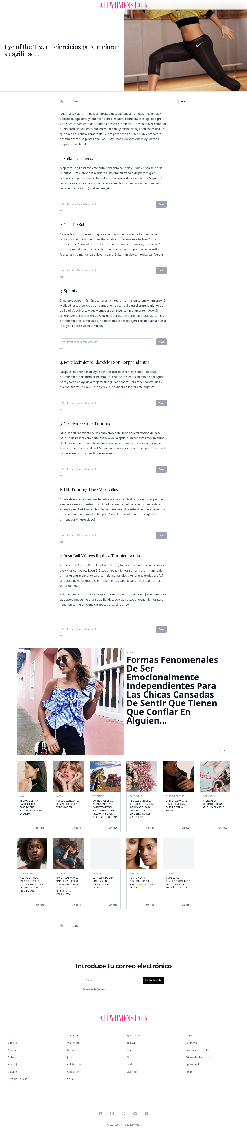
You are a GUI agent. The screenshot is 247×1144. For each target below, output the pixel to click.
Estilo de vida (153, 980)
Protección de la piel (198, 1050)
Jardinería (191, 1042)
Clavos (12, 1050)
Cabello (12, 1042)
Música (71, 1050)
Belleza (130, 1042)
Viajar (11, 1035)
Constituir (73, 1071)
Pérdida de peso (17, 1079)
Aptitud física (194, 1064)
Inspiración (73, 1042)
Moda (129, 1064)
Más (161, 204)
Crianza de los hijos (198, 1057)
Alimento (72, 1035)
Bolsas (12, 1057)
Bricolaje (13, 1064)
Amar (189, 1071)
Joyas (70, 1057)
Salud (70, 1079)
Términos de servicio (94, 989)
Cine (75, 101)
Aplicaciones (133, 1035)
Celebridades (75, 1064)
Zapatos (13, 1071)
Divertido (131, 1071)
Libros (189, 1035)
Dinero (130, 1057)
